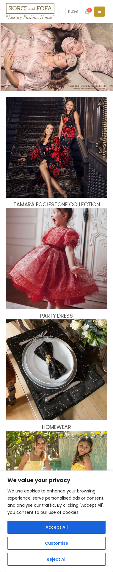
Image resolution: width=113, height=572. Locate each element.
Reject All (57, 559)
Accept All (56, 527)
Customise (56, 543)
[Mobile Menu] (99, 12)
